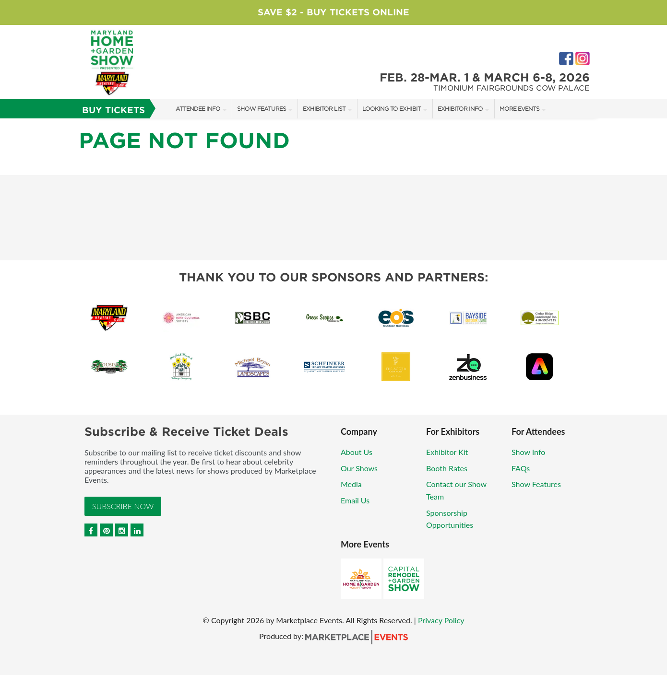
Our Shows (359, 468)
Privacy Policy (441, 620)
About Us (356, 451)
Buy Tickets (113, 110)
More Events (519, 108)
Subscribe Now (123, 506)
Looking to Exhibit (391, 108)
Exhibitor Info (460, 108)
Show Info (528, 451)
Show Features (261, 108)
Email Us (355, 500)
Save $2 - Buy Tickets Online (333, 12)
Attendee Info (198, 108)
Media (351, 484)
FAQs (521, 468)
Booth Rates (446, 468)
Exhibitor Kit (447, 451)
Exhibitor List (324, 108)
